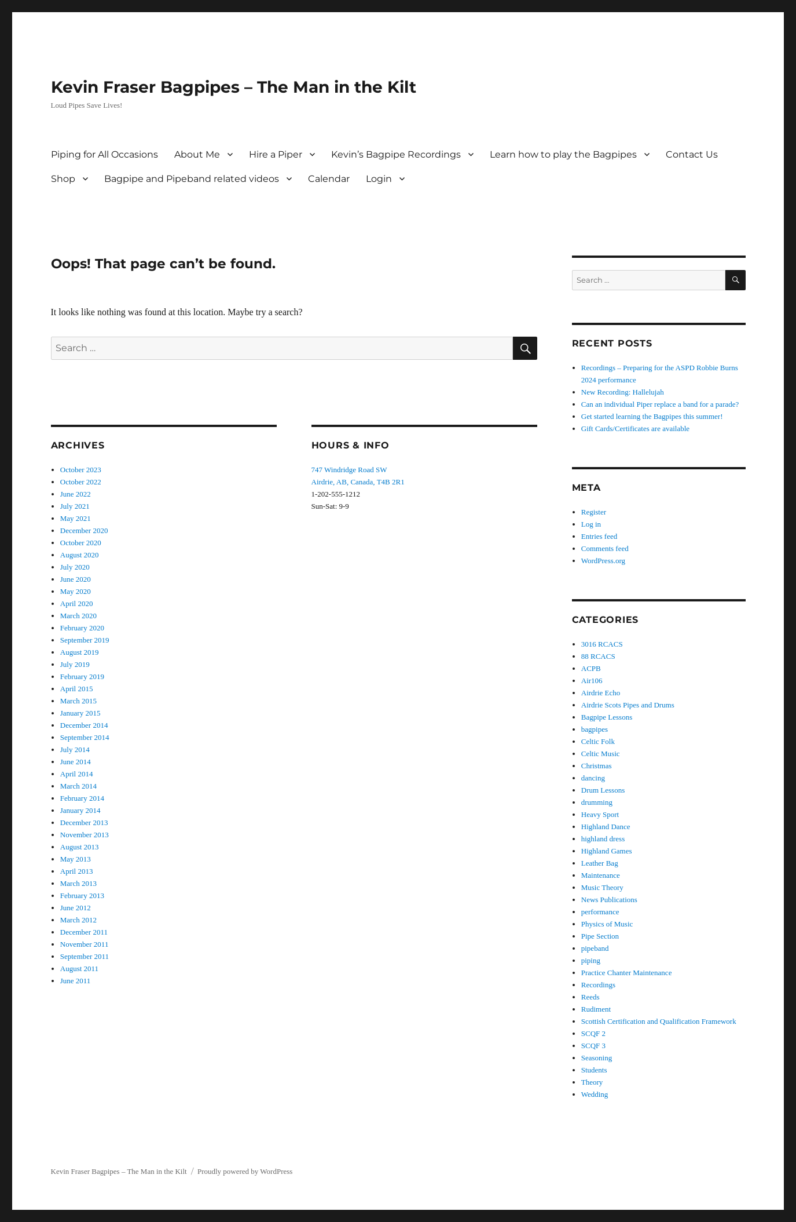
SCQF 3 (593, 1045)
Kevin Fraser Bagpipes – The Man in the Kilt (233, 87)
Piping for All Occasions (104, 154)
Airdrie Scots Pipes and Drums (627, 705)
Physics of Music (607, 924)
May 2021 (75, 518)
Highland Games (606, 851)
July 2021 (75, 506)
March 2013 (78, 883)
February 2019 (82, 676)
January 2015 (80, 713)
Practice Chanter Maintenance (626, 972)
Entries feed (599, 536)
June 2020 (75, 579)
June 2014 (75, 761)
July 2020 (75, 567)
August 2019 (79, 652)
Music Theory (602, 887)
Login (379, 178)
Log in (591, 524)
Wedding (594, 1094)
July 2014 (75, 749)
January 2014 (80, 810)
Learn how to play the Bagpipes (563, 154)
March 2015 (78, 700)
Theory (592, 1082)
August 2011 (79, 968)
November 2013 (84, 834)
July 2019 (75, 664)
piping (590, 960)
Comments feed (605, 548)
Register (593, 512)
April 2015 (76, 688)
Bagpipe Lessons (606, 717)
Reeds (590, 997)
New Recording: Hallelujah (622, 392)
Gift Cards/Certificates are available (635, 428)
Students (594, 1070)
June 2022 (75, 494)
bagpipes (594, 729)
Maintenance (600, 875)
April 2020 (76, 603)
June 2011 (75, 980)
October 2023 (80, 469)
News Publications (609, 899)
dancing (593, 778)
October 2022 (80, 481)
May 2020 (75, 591)
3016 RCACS (602, 644)
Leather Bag (599, 863)
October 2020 (80, 542)
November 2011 (84, 944)
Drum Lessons (603, 790)
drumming (596, 802)
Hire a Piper (275, 154)
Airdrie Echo (601, 692)
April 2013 (76, 871)
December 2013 (84, 822)
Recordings (598, 984)
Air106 (592, 680)
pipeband (595, 948)
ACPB (591, 668)
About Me (197, 154)
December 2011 (84, 932)
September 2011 (84, 956)
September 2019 (84, 640)
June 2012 (75, 907)
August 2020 (79, 554)
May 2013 (75, 859)
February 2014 (82, 798)
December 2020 (84, 530)
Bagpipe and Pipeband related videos (191, 178)
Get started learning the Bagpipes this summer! (652, 416)
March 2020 (78, 615)
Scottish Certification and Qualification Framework (658, 1021)
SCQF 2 (593, 1033)
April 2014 (76, 773)
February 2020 (82, 627)
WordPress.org (603, 560)
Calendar (329, 178)
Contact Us (692, 154)
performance (600, 911)
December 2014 (84, 725)
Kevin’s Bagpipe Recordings (396, 154)
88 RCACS (598, 656)
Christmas (596, 765)
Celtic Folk (598, 741)
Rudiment (596, 1009)
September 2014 (84, 737)
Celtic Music (600, 753)
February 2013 (82, 895)
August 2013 (79, 846)
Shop (63, 178)
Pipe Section (600, 936)
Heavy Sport (600, 814)
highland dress (603, 838)
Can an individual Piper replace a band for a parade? (660, 404)
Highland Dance (605, 826)
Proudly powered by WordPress (244, 1171)
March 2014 (78, 786)
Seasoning (596, 1057)
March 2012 (78, 919)
